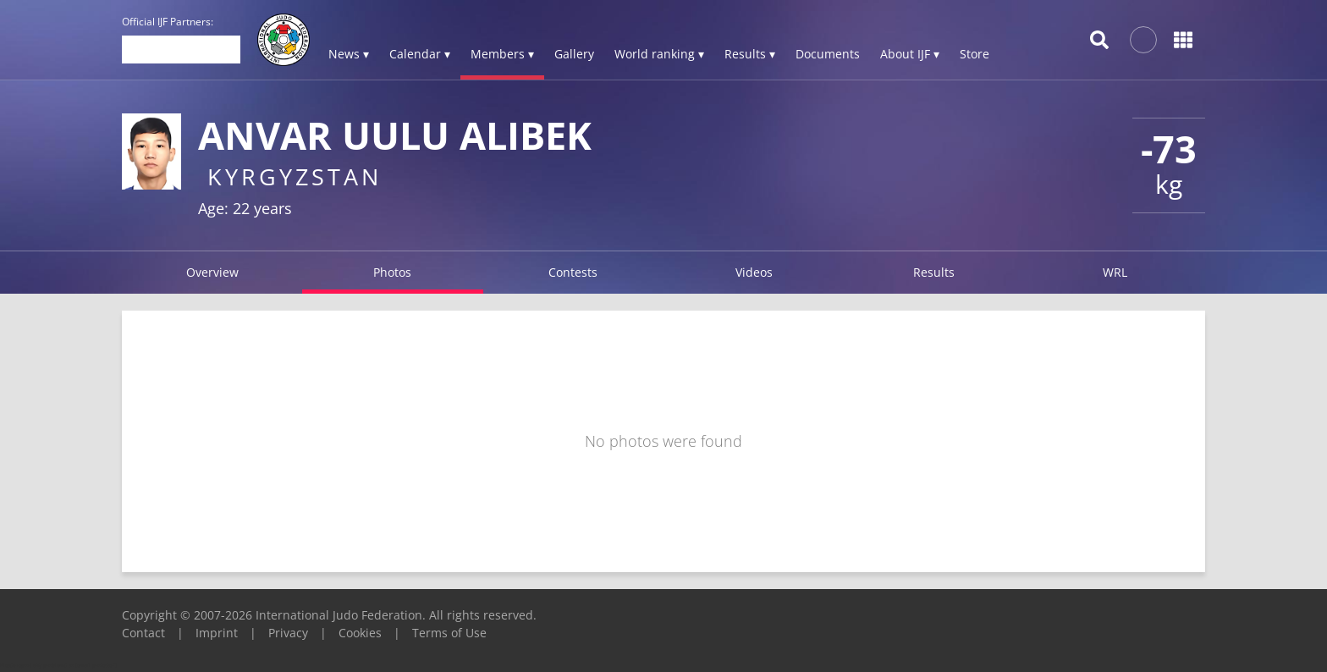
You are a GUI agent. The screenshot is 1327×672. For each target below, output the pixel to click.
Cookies (360, 633)
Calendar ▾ (419, 54)
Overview (212, 272)
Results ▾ (749, 54)
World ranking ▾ (659, 54)
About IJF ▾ (909, 54)
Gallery (574, 54)
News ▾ (348, 54)
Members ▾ (502, 54)
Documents (828, 54)
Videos (754, 272)
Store (974, 54)
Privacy (288, 633)
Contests (572, 272)
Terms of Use (449, 633)
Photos (392, 272)
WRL (1115, 272)
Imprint (216, 633)
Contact (143, 633)
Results (934, 272)
